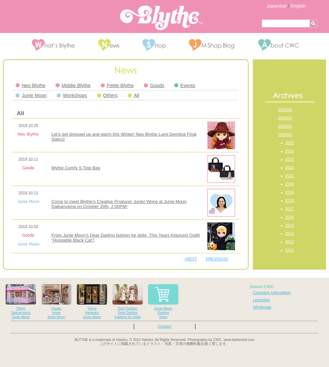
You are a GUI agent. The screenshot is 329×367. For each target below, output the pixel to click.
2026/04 (285, 110)
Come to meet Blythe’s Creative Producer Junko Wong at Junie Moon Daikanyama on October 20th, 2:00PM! (119, 204)
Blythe (161, 18)
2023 (289, 159)
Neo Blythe (30, 85)
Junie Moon (31, 95)
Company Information (272, 292)
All (133, 95)
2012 (289, 250)
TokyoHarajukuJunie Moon (92, 301)
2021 (289, 176)
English (298, 6)
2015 (289, 225)
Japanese (277, 6)
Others (107, 95)
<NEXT (190, 259)
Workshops (72, 95)
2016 (289, 217)
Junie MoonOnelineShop (163, 301)
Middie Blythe (73, 85)
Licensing (261, 300)
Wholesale (262, 307)
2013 (289, 242)
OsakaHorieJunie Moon (56, 301)
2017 (289, 209)
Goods (154, 85)
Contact (164, 326)
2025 (289, 143)
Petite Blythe (117, 85)
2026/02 (285, 126)
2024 (289, 151)
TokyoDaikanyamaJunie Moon (21, 301)
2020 (289, 184)
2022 (289, 167)
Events (184, 85)
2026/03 (285, 118)
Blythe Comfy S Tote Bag (75, 167)
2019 (289, 192)
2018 (289, 200)
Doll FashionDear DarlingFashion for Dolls (127, 301)
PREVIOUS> (217, 259)
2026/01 (285, 134)
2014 (289, 233)
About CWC (262, 286)
